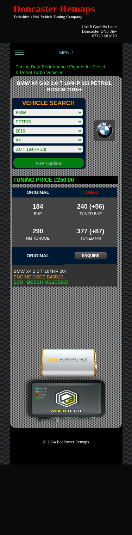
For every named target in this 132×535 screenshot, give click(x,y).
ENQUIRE (90, 255)
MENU (44, 55)
